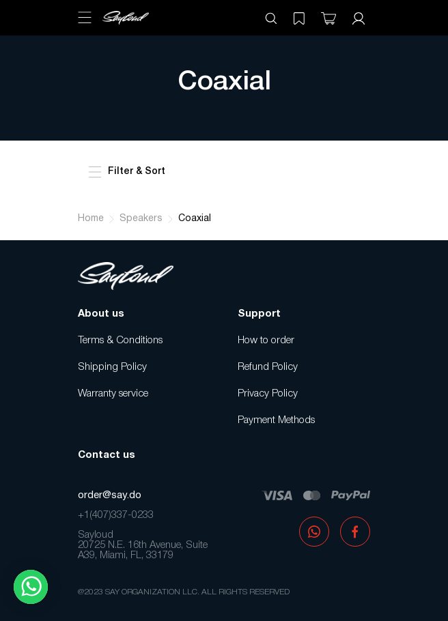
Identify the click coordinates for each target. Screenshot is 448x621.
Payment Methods (276, 420)
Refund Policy (268, 367)
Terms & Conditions (120, 340)
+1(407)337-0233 (116, 515)
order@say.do (109, 495)
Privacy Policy (268, 394)
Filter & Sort (127, 172)
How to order (266, 340)
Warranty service (113, 394)
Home (91, 218)
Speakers (141, 218)
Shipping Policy (112, 367)
